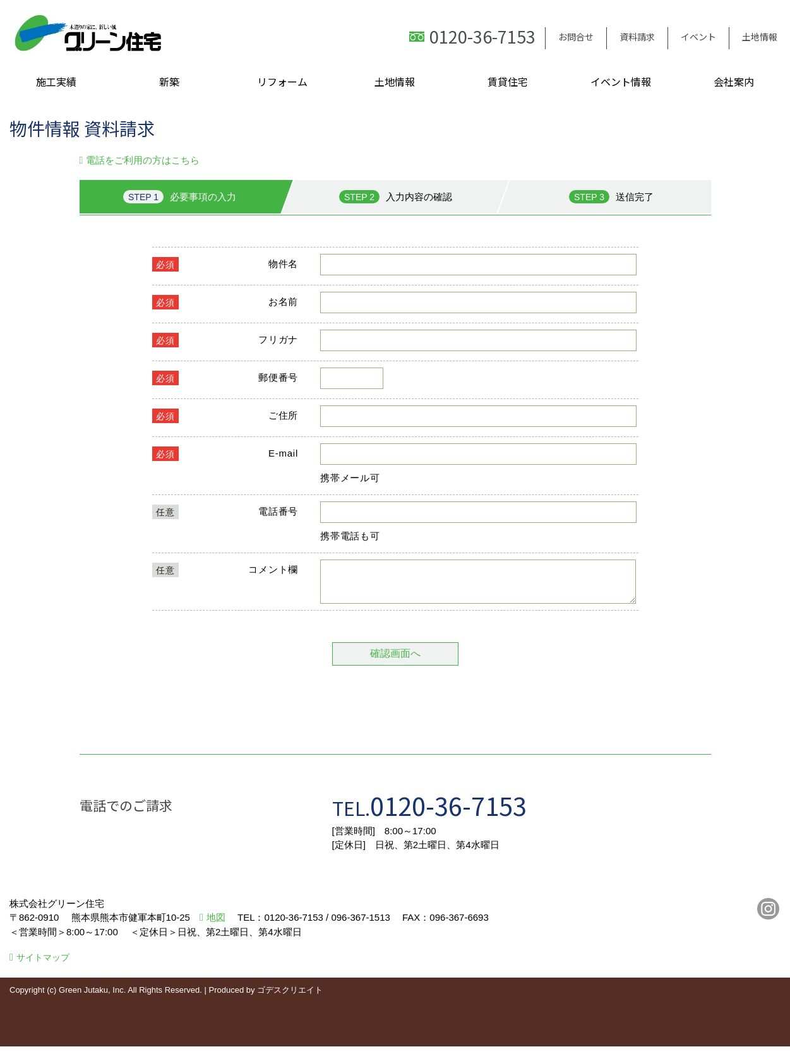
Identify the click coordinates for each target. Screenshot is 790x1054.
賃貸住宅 (508, 81)
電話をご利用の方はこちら (143, 160)
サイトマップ (42, 965)
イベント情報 (620, 81)
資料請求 (637, 36)
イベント (698, 36)
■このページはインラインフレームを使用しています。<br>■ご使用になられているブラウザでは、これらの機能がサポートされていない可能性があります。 (395, 468)
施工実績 (56, 81)
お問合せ (576, 36)
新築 (169, 81)
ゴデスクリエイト (290, 997)
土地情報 (759, 36)
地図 (215, 924)
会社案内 (734, 81)
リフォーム (282, 81)
